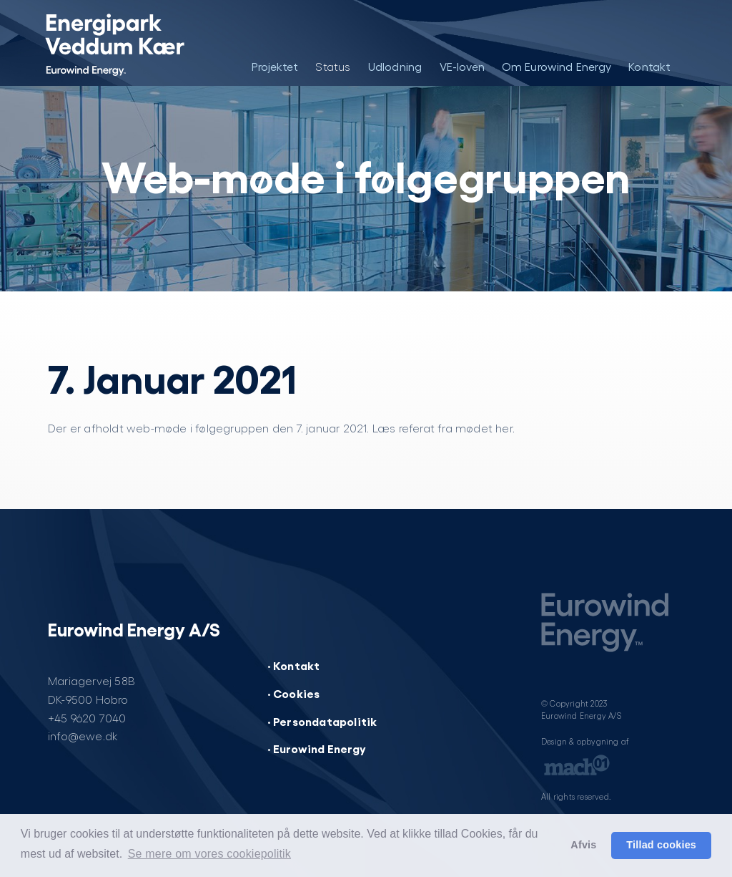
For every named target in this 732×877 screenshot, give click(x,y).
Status (332, 66)
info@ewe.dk (83, 735)
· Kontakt (293, 665)
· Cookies (293, 693)
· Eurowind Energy (316, 748)
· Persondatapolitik (322, 721)
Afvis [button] (583, 845)
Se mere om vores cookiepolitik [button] (209, 854)
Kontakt (649, 66)
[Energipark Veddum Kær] (114, 43)
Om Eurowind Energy (557, 66)
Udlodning (395, 66)
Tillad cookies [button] (661, 845)
